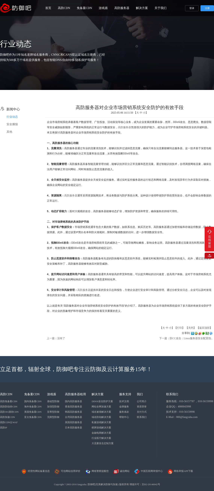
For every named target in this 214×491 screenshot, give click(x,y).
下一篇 (163, 338)
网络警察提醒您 (97, 471)
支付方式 (142, 411)
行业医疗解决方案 (101, 438)
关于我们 (160, 8)
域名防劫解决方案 (101, 417)
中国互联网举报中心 (148, 471)
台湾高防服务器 (73, 417)
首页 (48, 8)
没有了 (61, 338)
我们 (140, 394)
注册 (207, 8)
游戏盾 (103, 8)
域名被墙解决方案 (101, 411)
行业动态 (12, 116)
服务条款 (124, 411)
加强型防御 (53, 406)
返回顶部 (204, 327)
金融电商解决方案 (101, 432)
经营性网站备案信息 (35, 471)
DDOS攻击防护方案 (102, 401)
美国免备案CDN (32, 411)
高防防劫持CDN (8, 406)
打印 (179, 327)
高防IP (3, 427)
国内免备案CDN (32, 401)
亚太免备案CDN (32, 417)
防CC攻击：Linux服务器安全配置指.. (191, 338)
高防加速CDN (7, 417)
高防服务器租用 (75, 394)
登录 (191, 8)
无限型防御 (53, 417)
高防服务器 (121, 8)
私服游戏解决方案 (101, 422)
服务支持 (125, 394)
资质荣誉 (142, 406)
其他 (9, 131)
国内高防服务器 (73, 401)
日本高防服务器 (73, 427)
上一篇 (51, 338)
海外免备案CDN (32, 406)
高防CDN (64, 8)
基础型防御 (53, 401)
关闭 (190, 327)
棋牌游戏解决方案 (101, 427)
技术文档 (124, 401)
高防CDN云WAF (9, 422)
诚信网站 (121, 471)
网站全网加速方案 (101, 406)
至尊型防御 (53, 411)
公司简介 (142, 401)
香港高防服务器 (73, 406)
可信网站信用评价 (67, 471)
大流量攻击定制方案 (103, 443)
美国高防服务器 (73, 422)
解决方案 (142, 8)
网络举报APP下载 (180, 471)
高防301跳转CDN (9, 411)
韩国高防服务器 (73, 411)
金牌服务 (124, 406)
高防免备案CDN (8, 401)
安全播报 (12, 124)
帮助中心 (124, 417)
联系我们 (142, 417)
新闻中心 (10, 109)
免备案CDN (84, 8)
